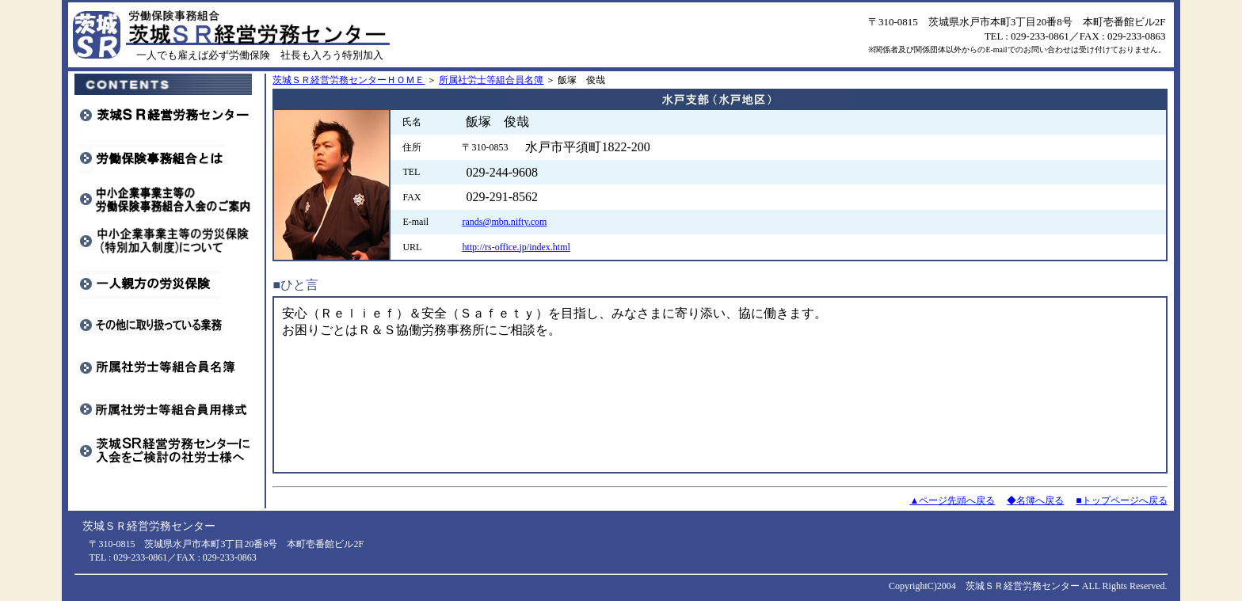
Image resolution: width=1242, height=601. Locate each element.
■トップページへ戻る (1121, 500)
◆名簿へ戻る (1035, 500)
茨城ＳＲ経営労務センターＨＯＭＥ (348, 80)
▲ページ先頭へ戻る (952, 500)
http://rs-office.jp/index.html (516, 247)
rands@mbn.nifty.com (504, 221)
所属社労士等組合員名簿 (491, 80)
